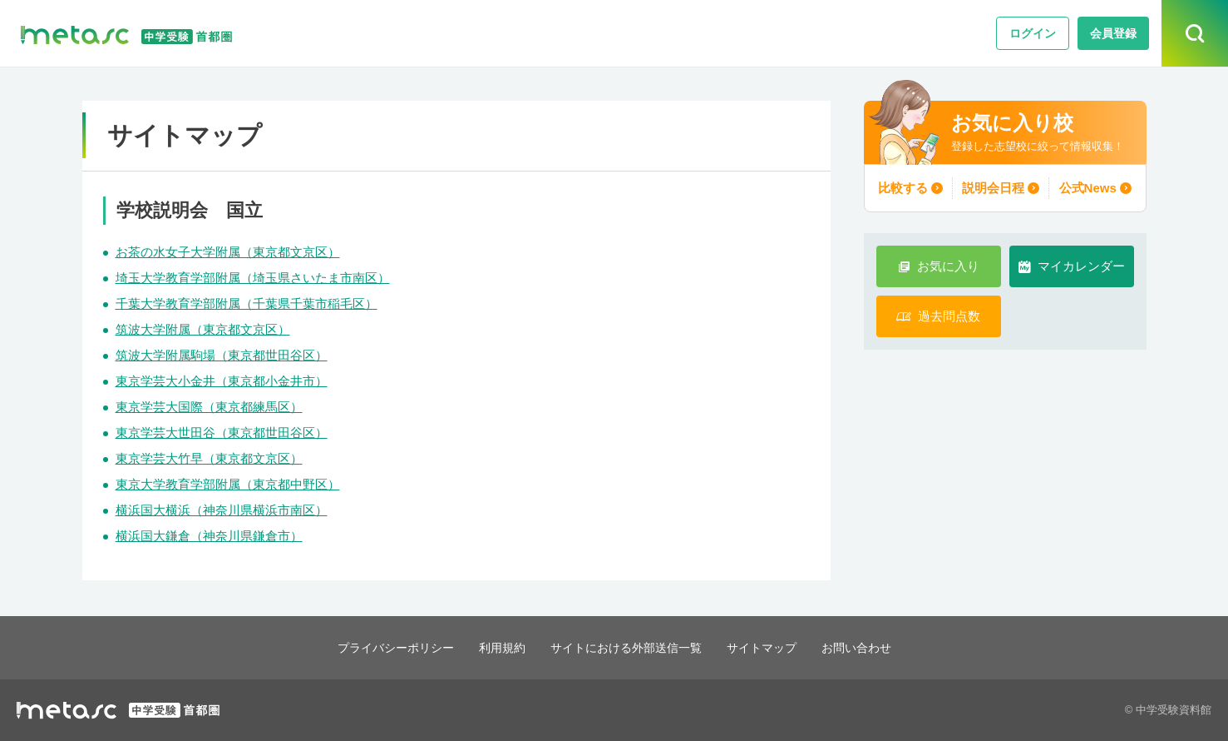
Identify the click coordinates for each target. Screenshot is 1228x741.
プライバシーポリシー (383, 647)
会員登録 (1113, 33)
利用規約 (495, 647)
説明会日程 (993, 188)
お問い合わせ (869, 647)
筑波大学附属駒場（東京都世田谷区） (222, 355)
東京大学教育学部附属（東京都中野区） (228, 484)
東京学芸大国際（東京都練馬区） (209, 407)
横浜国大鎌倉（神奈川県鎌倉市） (209, 536)
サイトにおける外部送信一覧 (626, 647)
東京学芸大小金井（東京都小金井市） (222, 381)
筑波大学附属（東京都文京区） (203, 329)
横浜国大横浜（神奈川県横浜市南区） (222, 510)
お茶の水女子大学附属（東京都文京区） (228, 252)
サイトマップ (769, 647)
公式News (1085, 188)
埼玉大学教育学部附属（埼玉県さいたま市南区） (253, 278)
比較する (905, 188)
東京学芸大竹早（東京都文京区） (209, 458)
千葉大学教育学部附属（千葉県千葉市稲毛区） (246, 303)
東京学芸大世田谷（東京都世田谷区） (222, 432)
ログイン (1032, 33)
